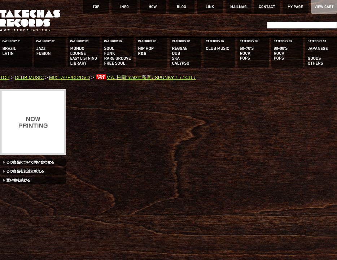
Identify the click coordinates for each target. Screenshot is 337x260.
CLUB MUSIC (29, 77)
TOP (4, 77)
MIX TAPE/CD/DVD (69, 77)
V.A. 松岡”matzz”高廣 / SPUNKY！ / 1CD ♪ (145, 77)
